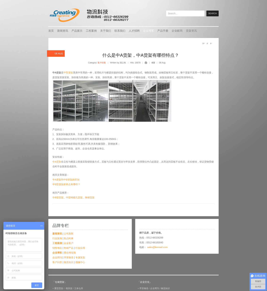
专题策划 (80, 257)
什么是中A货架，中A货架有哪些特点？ (140, 55)
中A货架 (56, 161)
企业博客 (148, 30)
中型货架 (68, 72)
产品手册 (162, 30)
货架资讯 (191, 30)
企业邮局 (177, 30)
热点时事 (68, 238)
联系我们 (119, 30)
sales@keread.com (157, 247)
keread (88, 15)
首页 (51, 30)
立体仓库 (78, 288)
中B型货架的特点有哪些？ (66, 184)
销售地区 (57, 248)
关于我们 (105, 30)
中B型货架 (58, 197)
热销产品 (68, 248)
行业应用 (80, 248)
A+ (203, 43)
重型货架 (58, 288)
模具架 (69, 288)
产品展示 (77, 30)
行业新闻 (57, 238)
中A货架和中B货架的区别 (66, 179)
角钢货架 (90, 197)
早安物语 (68, 257)
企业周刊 (57, 257)
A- (211, 43)
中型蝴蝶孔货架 (74, 197)
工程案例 (91, 30)
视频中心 (80, 262)
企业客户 (68, 243)
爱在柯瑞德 (70, 252)
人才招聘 (134, 30)
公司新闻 (68, 233)
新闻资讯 (62, 30)
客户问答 (102, 63)
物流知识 (68, 262)
